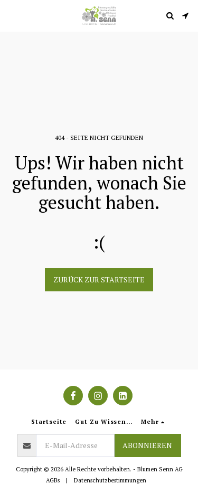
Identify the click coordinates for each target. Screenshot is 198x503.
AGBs (53, 480)
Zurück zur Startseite (99, 279)
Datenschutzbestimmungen (110, 480)
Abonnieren (147, 445)
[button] (12, 15)
